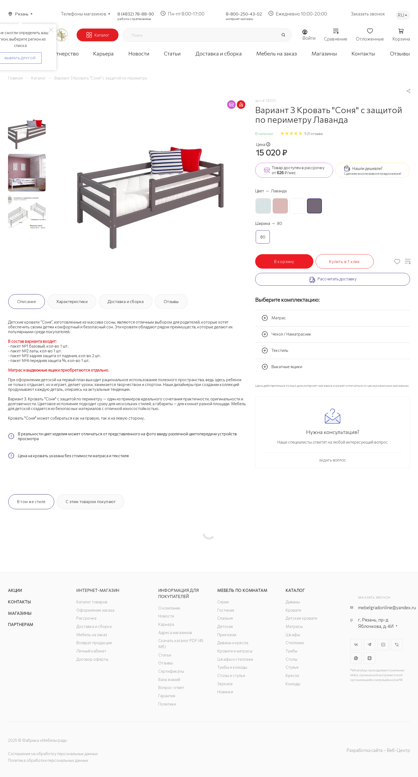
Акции (15, 590)
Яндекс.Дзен (369, 658)
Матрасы (294, 626)
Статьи (164, 654)
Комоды (293, 683)
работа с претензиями (134, 18)
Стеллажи (295, 642)
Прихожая (226, 634)
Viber (397, 644)
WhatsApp (356, 658)
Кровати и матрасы (235, 650)
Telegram (369, 644)
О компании (169, 607)
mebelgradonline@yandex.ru (387, 607)
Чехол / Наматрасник (286, 334)
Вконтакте (356, 644)
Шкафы (293, 634)
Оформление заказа (95, 610)
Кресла (292, 675)
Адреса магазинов (175, 632)
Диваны (293, 601)
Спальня (225, 618)
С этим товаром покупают (91, 501)
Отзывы (171, 301)
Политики (167, 704)
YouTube (383, 644)
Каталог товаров (91, 601)
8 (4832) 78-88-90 (135, 13)
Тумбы (291, 650)
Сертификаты (171, 671)
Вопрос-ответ (171, 687)
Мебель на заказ (91, 634)
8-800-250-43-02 (244, 13)
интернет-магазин (239, 18)
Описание (26, 301)
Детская (225, 626)
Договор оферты (92, 659)
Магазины (19, 613)
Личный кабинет (91, 650)
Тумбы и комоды (232, 667)
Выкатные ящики (282, 367)
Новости (166, 615)
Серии (223, 601)
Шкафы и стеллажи (235, 659)
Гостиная (225, 610)
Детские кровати (301, 618)
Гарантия (166, 695)
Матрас (274, 318)
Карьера (166, 624)
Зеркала (224, 683)
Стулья (292, 667)
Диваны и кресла (232, 642)
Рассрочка (86, 618)
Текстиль (275, 350)
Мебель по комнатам (242, 590)
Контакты (19, 601)
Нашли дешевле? (367, 168)
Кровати (293, 610)
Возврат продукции (94, 642)
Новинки (225, 691)
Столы (291, 659)
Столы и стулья (231, 675)
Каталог (295, 590)
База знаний (169, 679)
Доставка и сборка (126, 301)
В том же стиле (31, 501)
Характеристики (72, 301)
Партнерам (20, 624)
